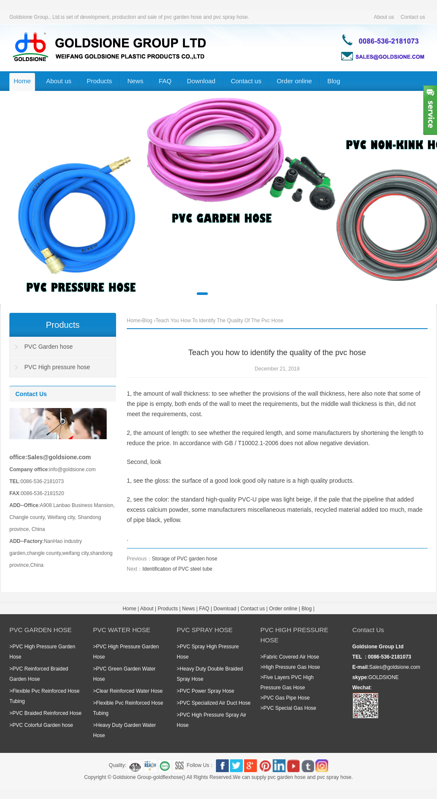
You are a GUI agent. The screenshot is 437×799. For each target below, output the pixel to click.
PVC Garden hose (48, 346)
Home (22, 81)
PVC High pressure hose (57, 367)
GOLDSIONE (383, 677)
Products (99, 81)
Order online (294, 81)
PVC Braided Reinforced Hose (47, 713)
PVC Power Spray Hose (207, 691)
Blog (333, 81)
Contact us (413, 17)
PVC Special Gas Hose (289, 708)
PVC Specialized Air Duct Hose (215, 703)
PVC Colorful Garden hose (42, 725)
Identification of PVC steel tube (178, 569)
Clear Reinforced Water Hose (129, 691)
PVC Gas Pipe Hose (286, 698)
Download (201, 81)
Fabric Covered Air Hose (291, 657)
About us (384, 17)
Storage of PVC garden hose (184, 559)
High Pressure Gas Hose (291, 667)
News (135, 81)
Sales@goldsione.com (394, 667)
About (146, 609)
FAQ (165, 81)
